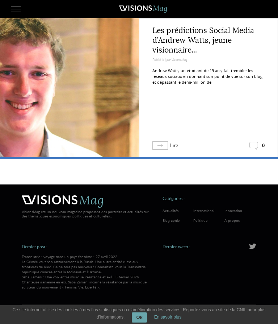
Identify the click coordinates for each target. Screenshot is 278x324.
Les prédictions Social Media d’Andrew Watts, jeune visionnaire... (203, 40)
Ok (139, 317)
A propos (232, 220)
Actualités (170, 210)
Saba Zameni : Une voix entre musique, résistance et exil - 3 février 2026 (86, 282)
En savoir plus (167, 317)
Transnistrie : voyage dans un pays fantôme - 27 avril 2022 (86, 264)
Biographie (171, 220)
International (203, 210)
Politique (200, 220)
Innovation (233, 210)
